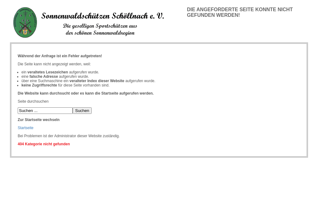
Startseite (26, 128)
